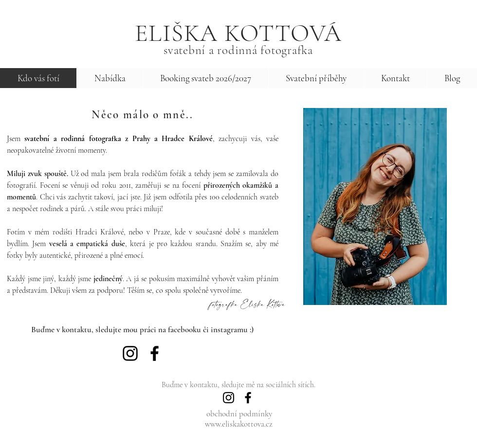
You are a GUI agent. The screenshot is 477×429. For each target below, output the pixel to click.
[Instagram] (130, 353)
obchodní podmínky (239, 414)
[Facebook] (155, 353)
